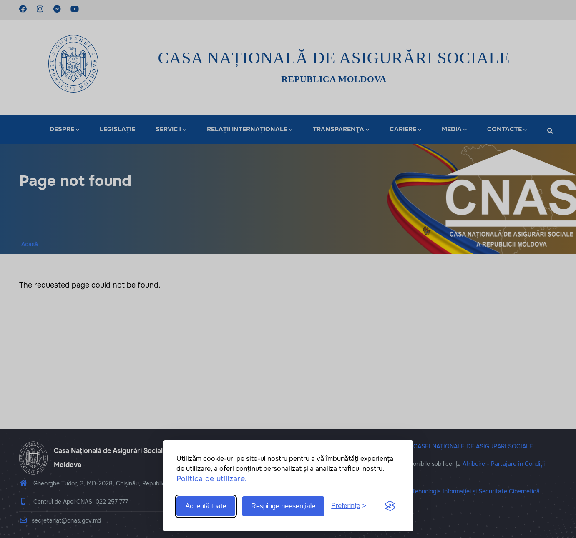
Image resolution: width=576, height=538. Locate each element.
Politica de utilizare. (211, 478)
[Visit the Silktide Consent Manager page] (390, 506)
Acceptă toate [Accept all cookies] (206, 506)
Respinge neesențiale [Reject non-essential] (283, 506)
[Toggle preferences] (348, 506)
